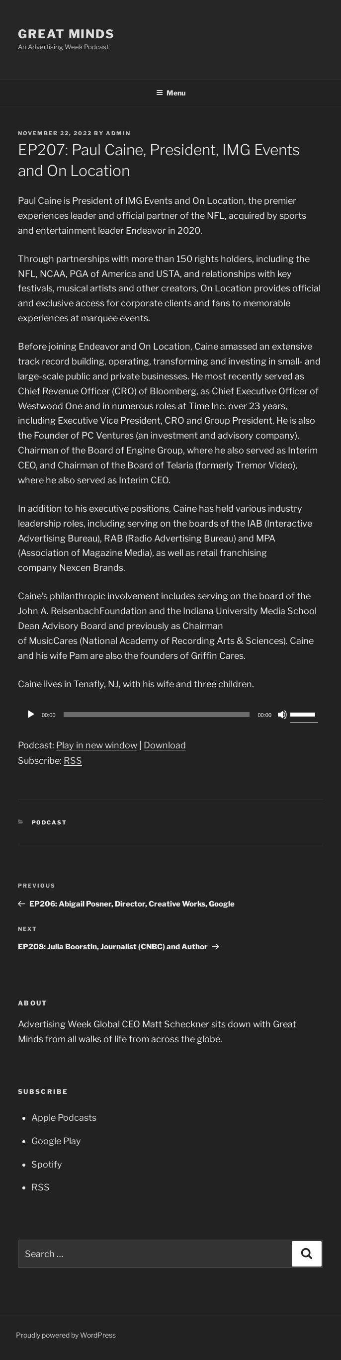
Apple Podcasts (63, 1117)
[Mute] (282, 715)
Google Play (56, 1141)
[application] (170, 715)
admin (118, 133)
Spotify (46, 1164)
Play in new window (96, 745)
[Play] (31, 715)
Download (165, 745)
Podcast (50, 822)
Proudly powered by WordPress (66, 1335)
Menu (170, 93)
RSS (73, 760)
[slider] (157, 714)
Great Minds (66, 34)
